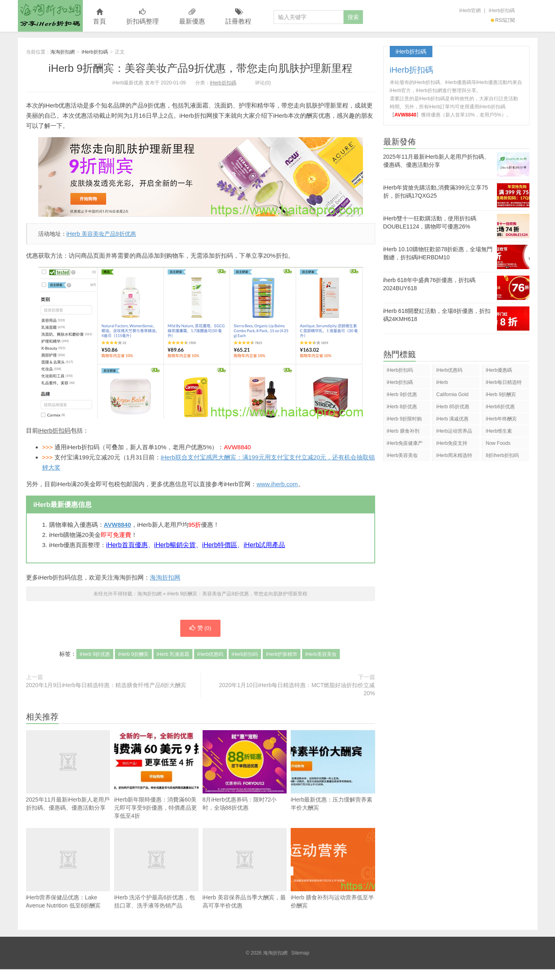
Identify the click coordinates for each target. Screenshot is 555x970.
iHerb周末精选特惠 (454, 457)
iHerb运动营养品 (454, 431)
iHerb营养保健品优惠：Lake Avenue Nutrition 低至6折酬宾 (68, 869)
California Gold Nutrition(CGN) (452, 396)
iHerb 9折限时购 (404, 419)
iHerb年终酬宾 (501, 419)
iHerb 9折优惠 (95, 655)
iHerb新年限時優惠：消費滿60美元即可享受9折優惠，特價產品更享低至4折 (156, 775)
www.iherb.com (277, 484)
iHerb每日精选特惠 (504, 383)
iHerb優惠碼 (499, 370)
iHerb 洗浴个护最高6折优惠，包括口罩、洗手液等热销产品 (156, 869)
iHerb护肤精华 (281, 655)
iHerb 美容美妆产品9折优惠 (101, 234)
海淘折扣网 (165, 577)
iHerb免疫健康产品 (405, 444)
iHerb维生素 (499, 431)
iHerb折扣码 (54, 430)
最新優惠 (192, 17)
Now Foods (498, 443)
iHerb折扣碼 (502, 10)
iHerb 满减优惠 (452, 419)
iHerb (442, 382)
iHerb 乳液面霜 (173, 655)
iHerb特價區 (219, 544)
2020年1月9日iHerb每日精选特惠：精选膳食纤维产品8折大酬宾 (106, 686)
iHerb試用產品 (264, 544)
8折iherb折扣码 (502, 455)
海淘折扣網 (50, 16)
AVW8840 (117, 524)
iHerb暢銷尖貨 (175, 544)
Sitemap (300, 954)
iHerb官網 (470, 10)
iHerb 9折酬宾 (133, 655)
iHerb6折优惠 (500, 407)
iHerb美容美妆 (321, 655)
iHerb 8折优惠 (402, 407)
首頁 (99, 17)
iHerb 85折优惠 (452, 407)
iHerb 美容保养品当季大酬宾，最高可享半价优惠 (245, 869)
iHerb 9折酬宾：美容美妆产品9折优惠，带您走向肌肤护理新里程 (200, 68)
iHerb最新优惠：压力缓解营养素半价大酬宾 (333, 771)
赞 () (200, 628)
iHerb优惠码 (210, 655)
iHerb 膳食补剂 (403, 431)
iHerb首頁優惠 (126, 544)
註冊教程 (238, 17)
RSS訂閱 (503, 20)
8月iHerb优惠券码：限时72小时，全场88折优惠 (245, 771)
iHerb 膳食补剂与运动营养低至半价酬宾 (333, 869)
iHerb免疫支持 (451, 443)
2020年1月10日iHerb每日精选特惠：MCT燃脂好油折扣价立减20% (297, 690)
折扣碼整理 (142, 17)
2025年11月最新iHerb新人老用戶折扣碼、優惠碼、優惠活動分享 (68, 786)
